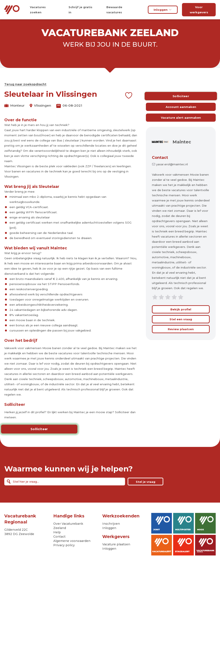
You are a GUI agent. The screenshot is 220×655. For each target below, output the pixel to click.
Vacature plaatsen (116, 544)
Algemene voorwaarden (71, 541)
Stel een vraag (181, 319)
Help (57, 532)
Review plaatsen (181, 329)
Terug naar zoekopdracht (25, 84)
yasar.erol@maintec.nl (172, 164)
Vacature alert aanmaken (181, 117)
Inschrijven (111, 524)
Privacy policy (64, 545)
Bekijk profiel (180, 309)
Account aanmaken (181, 107)
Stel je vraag (145, 481)
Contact (160, 157)
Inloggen (163, 9)
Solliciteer (39, 429)
